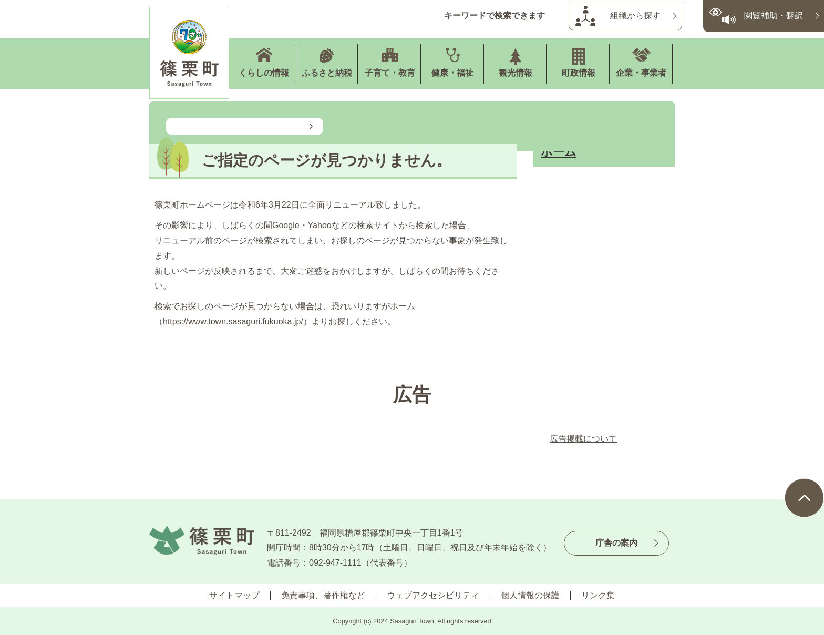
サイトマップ (234, 595)
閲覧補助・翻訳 (773, 15)
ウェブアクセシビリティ (433, 595)
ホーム (558, 151)
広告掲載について (583, 438)
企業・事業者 (641, 72)
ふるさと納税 (327, 72)
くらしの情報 (264, 72)
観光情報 (515, 72)
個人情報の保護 (530, 595)
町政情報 (578, 72)
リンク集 (598, 595)
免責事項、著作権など (323, 595)
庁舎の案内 (616, 542)
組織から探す (635, 15)
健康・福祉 (452, 72)
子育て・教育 (390, 72)
